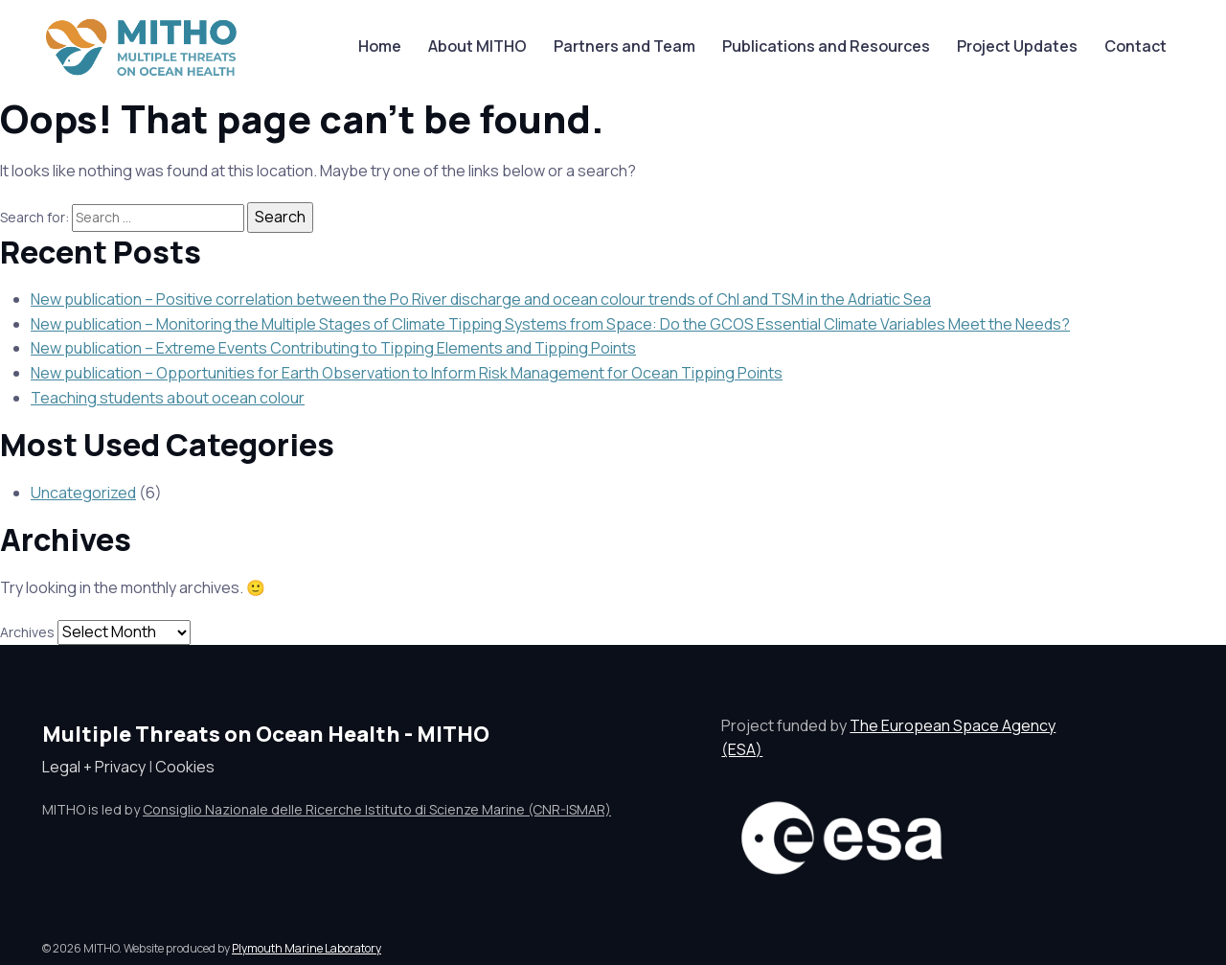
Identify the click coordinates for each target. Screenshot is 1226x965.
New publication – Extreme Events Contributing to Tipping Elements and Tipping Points (333, 347)
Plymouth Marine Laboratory (306, 948)
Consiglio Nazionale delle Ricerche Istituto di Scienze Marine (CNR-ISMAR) (377, 809)
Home (379, 46)
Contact (1135, 46)
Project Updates (1017, 46)
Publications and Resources (826, 46)
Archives (27, 632)
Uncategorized (83, 492)
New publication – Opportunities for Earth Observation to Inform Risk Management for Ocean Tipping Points (407, 372)
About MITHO (477, 46)
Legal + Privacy (94, 766)
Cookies (185, 766)
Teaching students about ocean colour (168, 397)
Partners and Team (624, 46)
